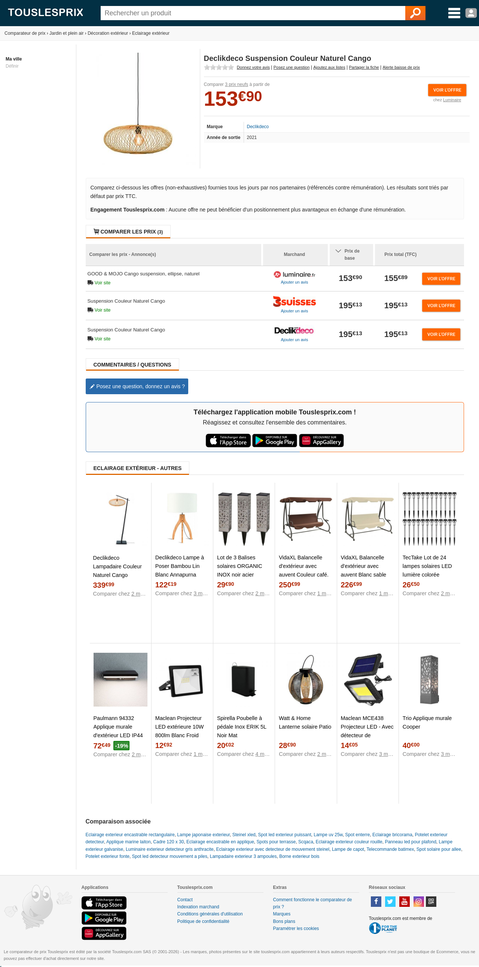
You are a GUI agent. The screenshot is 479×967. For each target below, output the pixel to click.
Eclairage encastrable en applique (220, 841)
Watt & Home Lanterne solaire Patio (305, 722)
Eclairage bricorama (392, 834)
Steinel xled (244, 834)
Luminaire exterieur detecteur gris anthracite (170, 849)
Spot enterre (357, 834)
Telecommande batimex (390, 849)
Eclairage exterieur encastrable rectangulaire (130, 834)
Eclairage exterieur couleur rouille (349, 841)
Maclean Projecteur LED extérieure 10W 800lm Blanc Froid (179, 726)
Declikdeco (258, 126)
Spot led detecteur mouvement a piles (169, 856)
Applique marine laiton (128, 841)
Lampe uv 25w (328, 834)
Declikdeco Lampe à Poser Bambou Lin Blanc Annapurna (179, 566)
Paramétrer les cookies (296, 928)
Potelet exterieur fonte (107, 856)
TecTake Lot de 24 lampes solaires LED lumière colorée (427, 566)
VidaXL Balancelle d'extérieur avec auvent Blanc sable (364, 566)
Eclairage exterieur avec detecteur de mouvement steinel (272, 849)
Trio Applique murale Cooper (427, 722)
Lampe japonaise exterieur (203, 834)
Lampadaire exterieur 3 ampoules (243, 856)
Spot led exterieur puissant (284, 834)
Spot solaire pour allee (439, 849)
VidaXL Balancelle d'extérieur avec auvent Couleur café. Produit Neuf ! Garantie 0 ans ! (304, 574)
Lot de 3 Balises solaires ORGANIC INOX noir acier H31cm (239, 570)
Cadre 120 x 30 (168, 841)
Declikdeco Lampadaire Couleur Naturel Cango (117, 566)
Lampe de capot (348, 849)
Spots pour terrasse (276, 841)
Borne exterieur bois (299, 856)
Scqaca (305, 841)
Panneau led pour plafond (410, 841)
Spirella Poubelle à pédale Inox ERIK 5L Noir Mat (241, 726)
